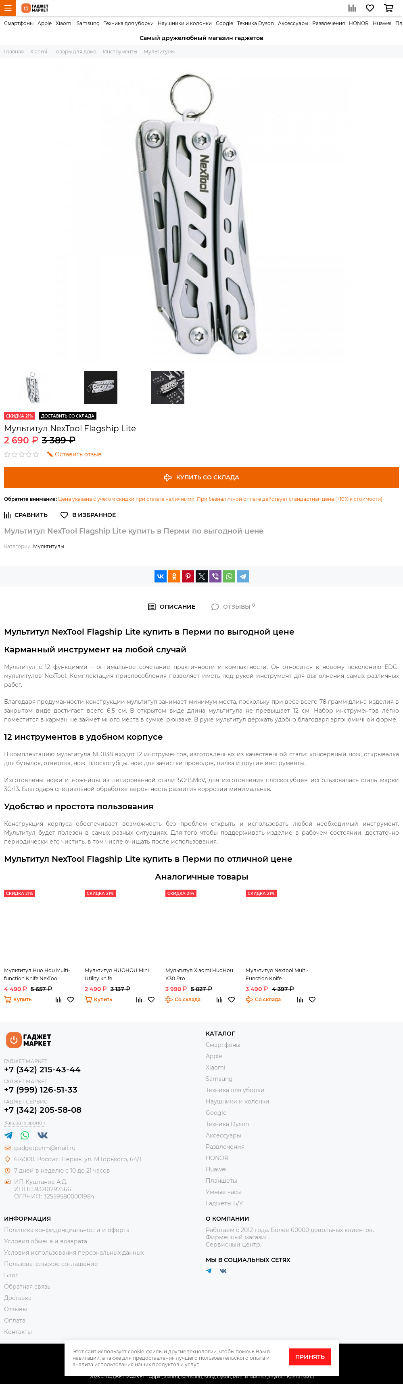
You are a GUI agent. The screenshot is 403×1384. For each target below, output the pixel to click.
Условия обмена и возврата (45, 1241)
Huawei (382, 23)
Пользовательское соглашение (51, 1264)
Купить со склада (201, 477)
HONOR (359, 23)
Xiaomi (64, 23)
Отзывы (15, 1309)
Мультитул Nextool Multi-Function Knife (277, 974)
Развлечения (328, 23)
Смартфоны (18, 23)
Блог (11, 1275)
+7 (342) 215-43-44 (42, 1069)
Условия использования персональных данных (74, 1252)
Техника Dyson (255, 23)
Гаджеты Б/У (224, 1203)
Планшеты (221, 1180)
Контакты (18, 1331)
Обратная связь (27, 1286)
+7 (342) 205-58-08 (42, 1110)
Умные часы (224, 1192)
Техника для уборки (129, 23)
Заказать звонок (24, 1123)
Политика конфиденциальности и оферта (66, 1230)
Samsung (88, 23)
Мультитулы (48, 546)
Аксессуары (293, 23)
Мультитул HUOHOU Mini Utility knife (117, 974)
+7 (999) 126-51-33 (40, 1090)
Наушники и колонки (185, 23)
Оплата (14, 1320)
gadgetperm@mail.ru (44, 1148)
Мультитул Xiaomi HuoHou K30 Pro (199, 974)
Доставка (17, 1298)
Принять (310, 1357)
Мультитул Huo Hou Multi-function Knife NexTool (37, 974)
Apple (45, 23)
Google (224, 23)
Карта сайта (300, 1377)
